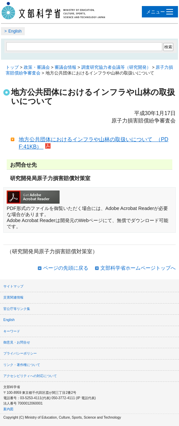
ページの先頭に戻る (65, 268)
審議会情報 (65, 67)
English (14, 31)
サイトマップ (13, 286)
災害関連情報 (13, 297)
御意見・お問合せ (16, 342)
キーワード (11, 331)
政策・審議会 (37, 67)
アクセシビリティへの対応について (30, 376)
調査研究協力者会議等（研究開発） (116, 67)
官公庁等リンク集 (16, 309)
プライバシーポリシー (20, 353)
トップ (12, 67)
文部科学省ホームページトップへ (138, 268)
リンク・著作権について (21, 365)
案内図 (8, 409)
